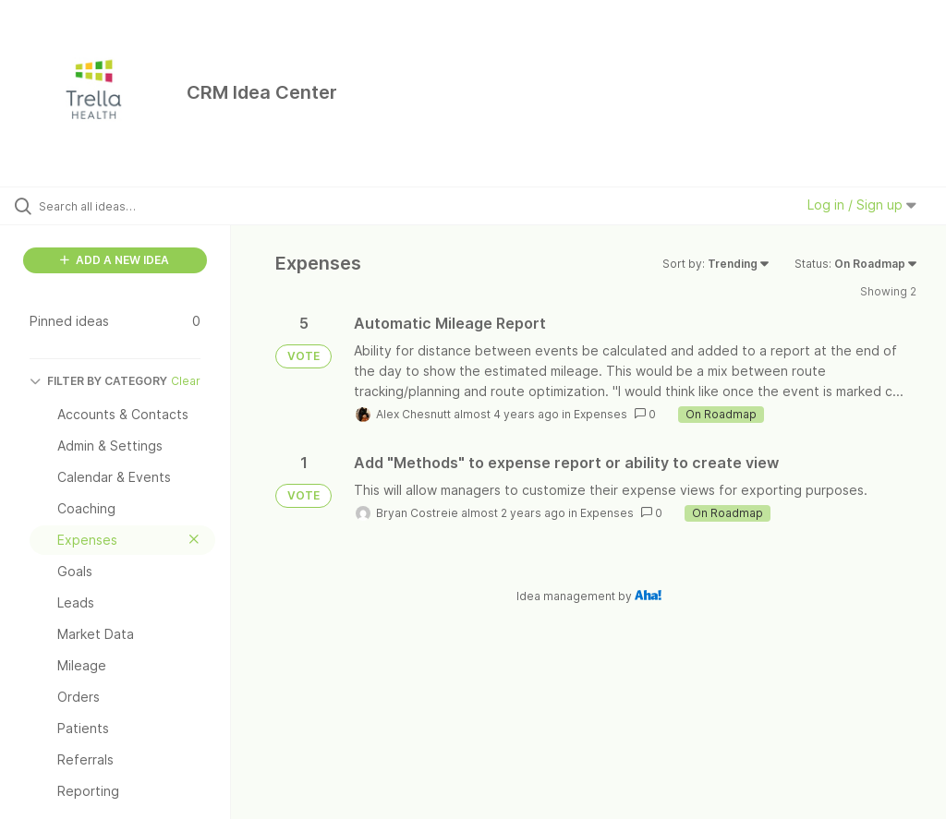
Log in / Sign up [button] (861, 204)
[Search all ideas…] (124, 206)
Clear (185, 381)
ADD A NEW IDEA (114, 260)
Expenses (600, 414)
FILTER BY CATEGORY (98, 381)
